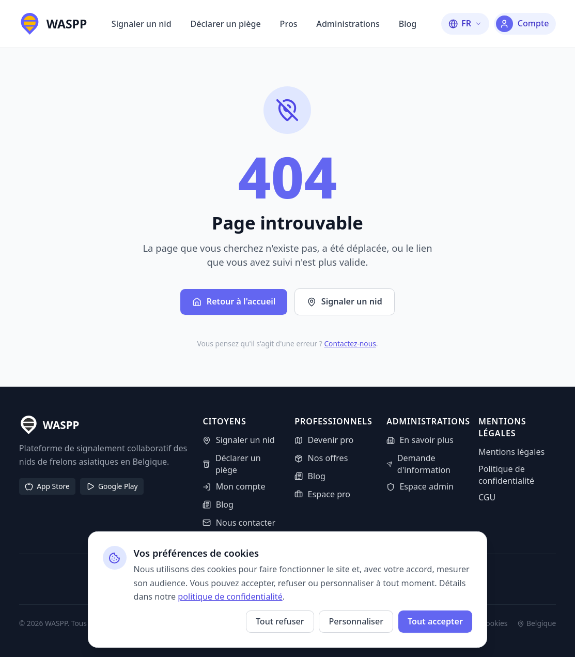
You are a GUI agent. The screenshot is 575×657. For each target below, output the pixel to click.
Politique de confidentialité (506, 474)
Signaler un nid (142, 23)
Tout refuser (280, 621)
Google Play (112, 486)
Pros (289, 23)
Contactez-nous (350, 343)
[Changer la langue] (465, 23)
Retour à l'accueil (233, 301)
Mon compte (234, 486)
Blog (408, 23)
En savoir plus (420, 440)
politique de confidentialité (230, 596)
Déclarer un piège (225, 23)
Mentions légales (511, 451)
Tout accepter (435, 621)
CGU (486, 497)
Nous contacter (239, 522)
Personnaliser (356, 621)
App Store (47, 486)
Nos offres (321, 458)
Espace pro (322, 494)
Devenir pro (323, 440)
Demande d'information (418, 464)
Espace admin (420, 486)
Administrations (347, 23)
